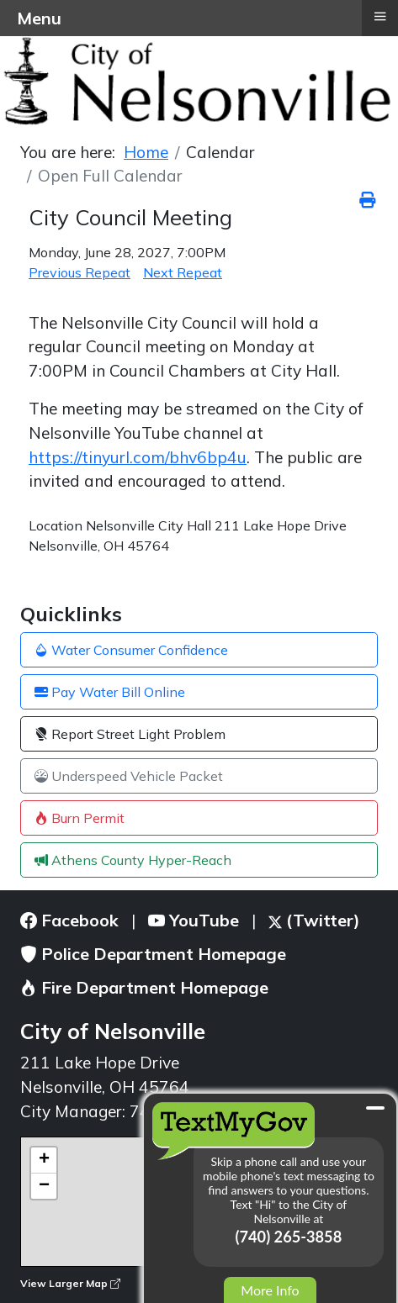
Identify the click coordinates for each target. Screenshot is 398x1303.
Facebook (69, 920)
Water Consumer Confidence (131, 649)
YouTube (193, 920)
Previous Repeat (79, 272)
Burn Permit (79, 818)
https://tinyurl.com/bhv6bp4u (138, 457)
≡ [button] (379, 16)
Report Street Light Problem (130, 733)
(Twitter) (314, 920)
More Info (270, 1290)
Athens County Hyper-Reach (132, 860)
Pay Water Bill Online (109, 691)
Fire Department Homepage (144, 987)
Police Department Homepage (153, 953)
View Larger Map (70, 1283)
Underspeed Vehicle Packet (128, 776)
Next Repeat (182, 272)
